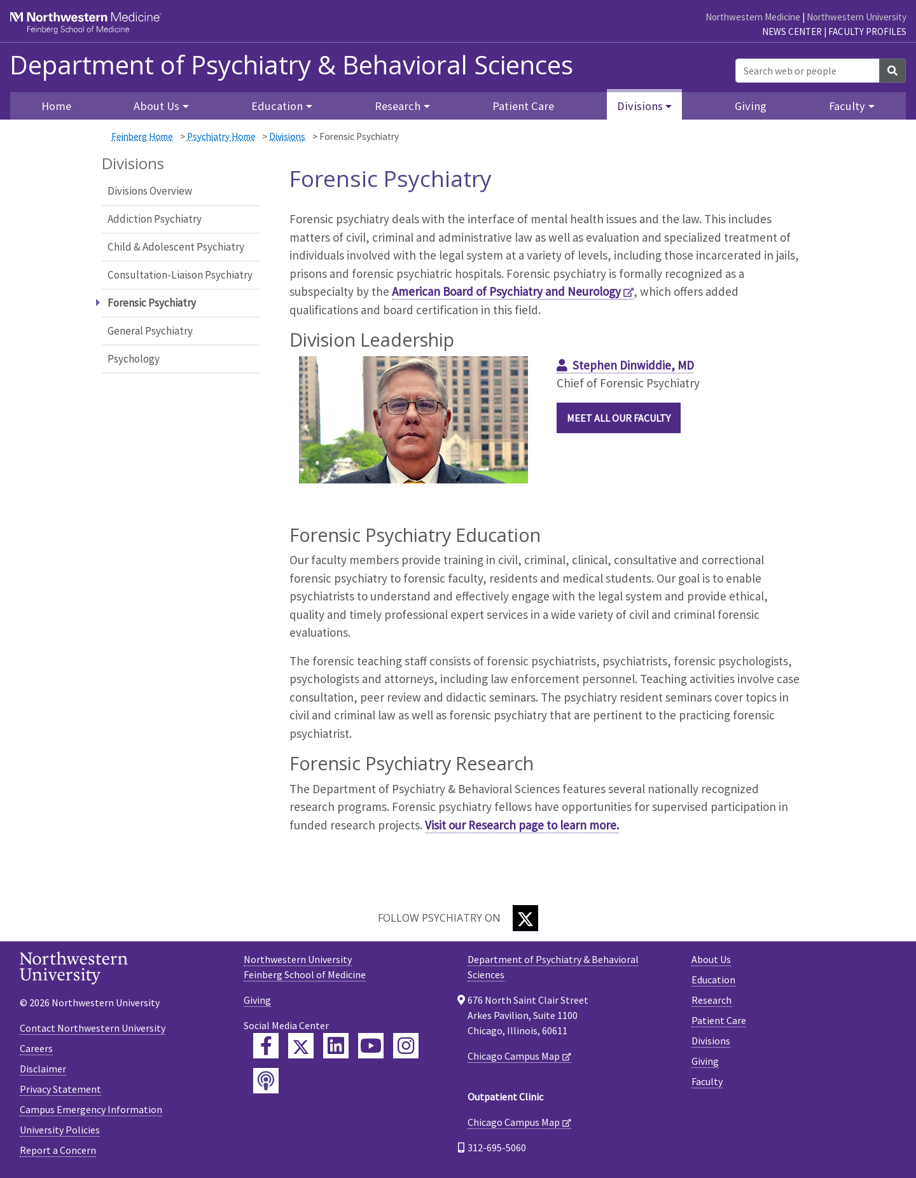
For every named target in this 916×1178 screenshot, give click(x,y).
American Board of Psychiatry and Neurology (506, 291)
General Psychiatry (150, 331)
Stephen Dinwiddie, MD (633, 365)
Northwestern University (856, 17)
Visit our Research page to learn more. (522, 825)
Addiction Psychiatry (155, 219)
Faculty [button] (847, 106)
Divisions (287, 136)
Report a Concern (58, 1150)
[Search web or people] (807, 71)
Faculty (707, 1081)
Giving (751, 106)
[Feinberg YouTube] (371, 1045)
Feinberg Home (142, 136)
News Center (792, 31)
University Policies (60, 1129)
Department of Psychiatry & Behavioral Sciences (291, 65)
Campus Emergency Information (91, 1109)
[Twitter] (525, 918)
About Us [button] (156, 106)
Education (713, 979)
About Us (711, 959)
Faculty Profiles (867, 31)
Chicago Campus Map (514, 1056)
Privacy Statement (60, 1089)
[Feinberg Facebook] (266, 1045)
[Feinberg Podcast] (266, 1080)
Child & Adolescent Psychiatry (176, 247)
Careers (36, 1048)
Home (56, 106)
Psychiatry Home (221, 136)
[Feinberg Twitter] (301, 1045)
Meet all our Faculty (618, 418)
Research (711, 1000)
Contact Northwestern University (92, 1028)
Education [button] (277, 106)
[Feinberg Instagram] (406, 1045)
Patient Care (523, 106)
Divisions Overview (150, 191)
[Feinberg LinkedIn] (336, 1045)
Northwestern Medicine (752, 17)
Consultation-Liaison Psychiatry (180, 275)
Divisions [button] (640, 106)
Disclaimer (43, 1068)
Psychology (134, 359)
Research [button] (397, 106)
